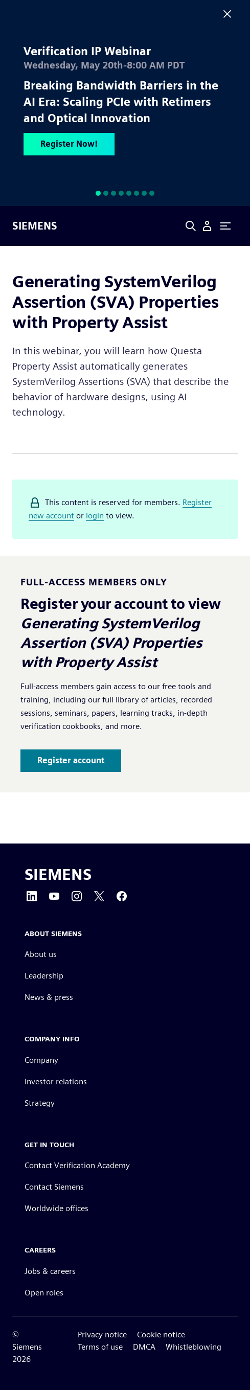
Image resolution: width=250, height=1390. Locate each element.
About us (41, 954)
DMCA (144, 1347)
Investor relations (56, 1081)
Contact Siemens (54, 1187)
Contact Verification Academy (77, 1165)
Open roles (44, 1292)
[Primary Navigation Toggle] (225, 226)
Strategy (40, 1103)
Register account (70, 760)
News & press (49, 997)
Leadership (44, 976)
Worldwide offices (56, 1208)
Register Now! (69, 144)
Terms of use (100, 1347)
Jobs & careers (50, 1271)
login (95, 515)
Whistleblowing (193, 1347)
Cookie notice (161, 1334)
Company (41, 1060)
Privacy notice (102, 1334)
